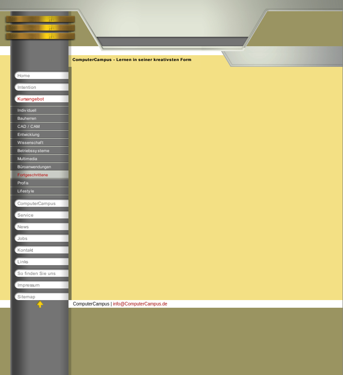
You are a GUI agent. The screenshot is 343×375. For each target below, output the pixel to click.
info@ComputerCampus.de (140, 303)
